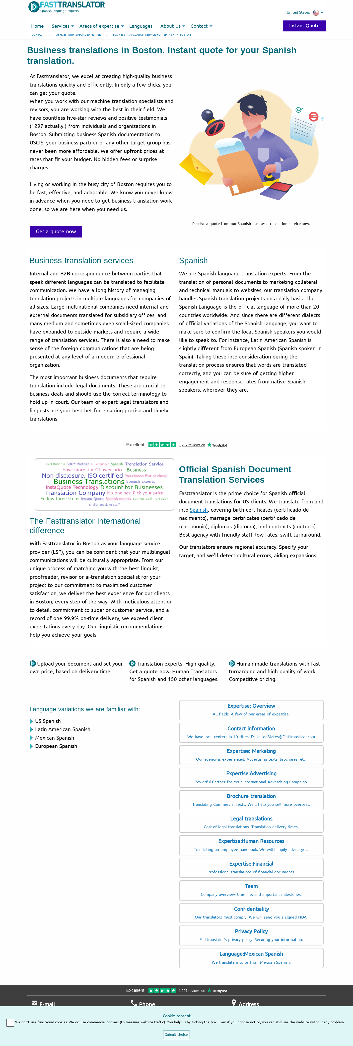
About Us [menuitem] (170, 26)
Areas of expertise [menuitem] (99, 26)
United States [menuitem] (303, 12)
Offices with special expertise (78, 34)
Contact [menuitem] (199, 26)
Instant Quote (304, 25)
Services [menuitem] (61, 26)
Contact (38, 34)
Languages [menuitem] (140, 26)
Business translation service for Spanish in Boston (152, 34)
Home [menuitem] (37, 26)
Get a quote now (56, 231)
